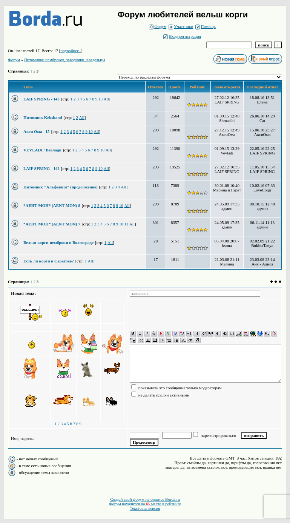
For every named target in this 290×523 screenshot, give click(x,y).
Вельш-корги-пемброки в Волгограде (58, 242)
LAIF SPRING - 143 (41, 99)
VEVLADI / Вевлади (42, 150)
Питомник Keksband (42, 117)
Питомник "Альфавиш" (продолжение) (60, 187)
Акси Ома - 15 (36, 131)
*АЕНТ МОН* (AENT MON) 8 (51, 205)
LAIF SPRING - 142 (41, 168)
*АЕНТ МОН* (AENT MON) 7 (51, 224)
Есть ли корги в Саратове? (48, 261)
